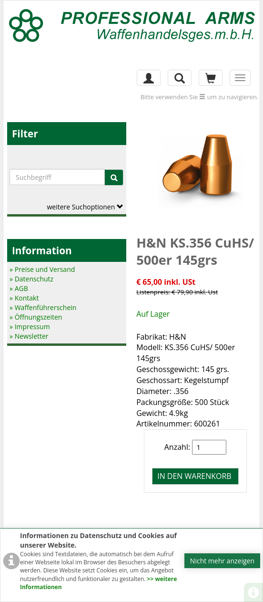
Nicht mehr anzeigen (222, 560)
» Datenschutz (31, 278)
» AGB (19, 288)
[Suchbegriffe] (57, 177)
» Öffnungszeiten (36, 317)
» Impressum (30, 326)
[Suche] (113, 177)
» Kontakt (24, 297)
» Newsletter (29, 336)
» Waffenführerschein (43, 307)
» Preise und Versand (42, 269)
